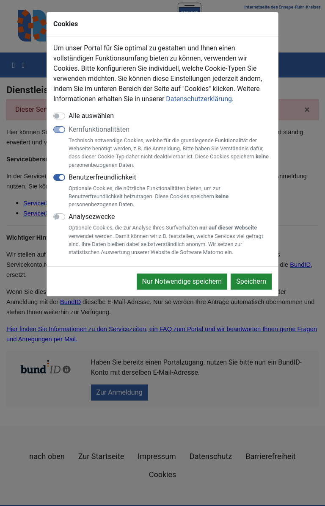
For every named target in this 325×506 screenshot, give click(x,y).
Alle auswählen (91, 116)
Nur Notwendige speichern (182, 281)
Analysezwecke (170, 234)
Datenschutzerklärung (199, 99)
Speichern (251, 281)
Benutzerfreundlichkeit (170, 191)
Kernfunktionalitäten (170, 147)
